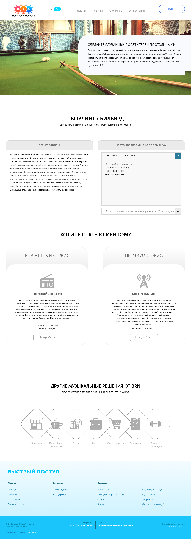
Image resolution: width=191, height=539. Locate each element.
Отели (101, 499)
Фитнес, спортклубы (154, 504)
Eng (51, 9)
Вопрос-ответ (137, 11)
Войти (171, 9)
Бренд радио (60, 494)
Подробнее (47, 337)
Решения (98, 11)
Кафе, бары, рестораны (110, 494)
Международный (15, 532)
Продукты (80, 11)
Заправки (147, 499)
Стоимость (115, 11)
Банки (100, 504)
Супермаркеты (150, 494)
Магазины (103, 490)
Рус (57, 9)
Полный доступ (62, 490)
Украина (32, 532)
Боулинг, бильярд (152, 490)
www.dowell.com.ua (175, 527)
